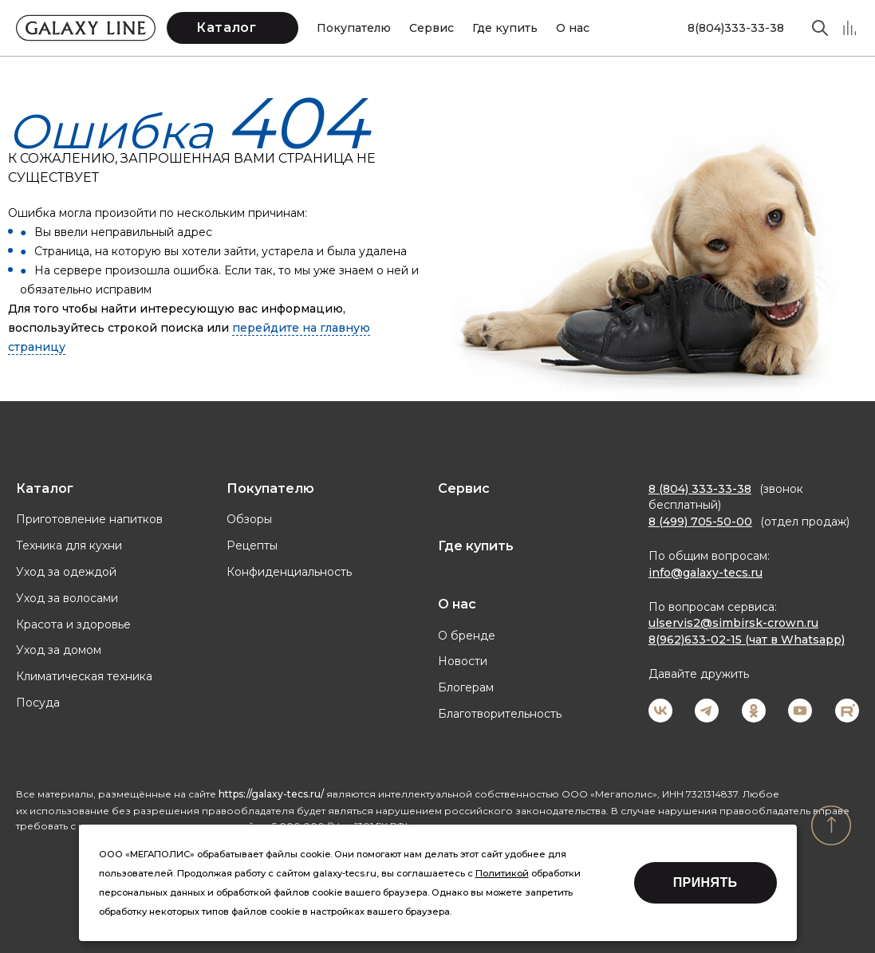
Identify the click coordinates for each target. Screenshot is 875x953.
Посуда (38, 702)
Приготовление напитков (89, 519)
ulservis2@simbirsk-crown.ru (733, 623)
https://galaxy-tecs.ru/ (271, 794)
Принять (705, 882)
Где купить (505, 28)
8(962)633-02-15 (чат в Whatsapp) (746, 639)
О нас (572, 28)
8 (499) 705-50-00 (700, 521)
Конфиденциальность (289, 572)
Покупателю (354, 28)
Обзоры (249, 519)
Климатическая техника (84, 676)
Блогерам (466, 687)
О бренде (466, 635)
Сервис (431, 28)
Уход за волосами (67, 598)
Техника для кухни (69, 545)
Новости (462, 661)
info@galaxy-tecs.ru (705, 572)
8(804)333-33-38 (736, 28)
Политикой (502, 873)
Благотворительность (500, 714)
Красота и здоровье (73, 624)
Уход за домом (58, 650)
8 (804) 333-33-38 (699, 489)
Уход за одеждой (66, 572)
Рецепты (252, 545)
